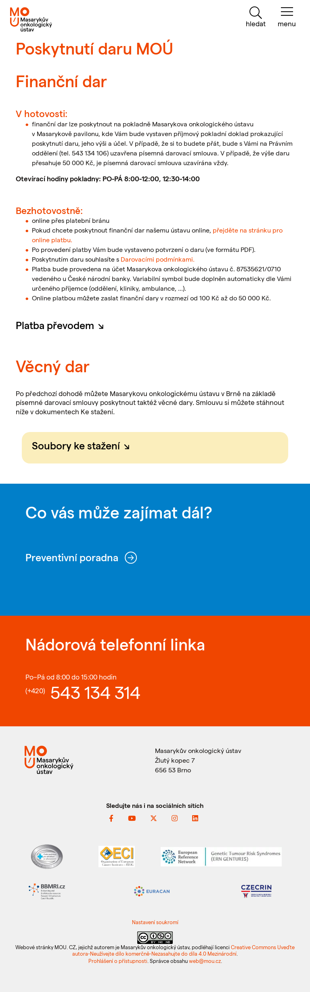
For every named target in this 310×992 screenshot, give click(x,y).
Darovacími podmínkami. (158, 259)
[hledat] (255, 17)
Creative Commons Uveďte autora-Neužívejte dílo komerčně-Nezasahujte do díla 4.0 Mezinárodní (183, 950)
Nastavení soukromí (155, 922)
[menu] (287, 17)
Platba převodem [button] (62, 325)
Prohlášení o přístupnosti (117, 961)
